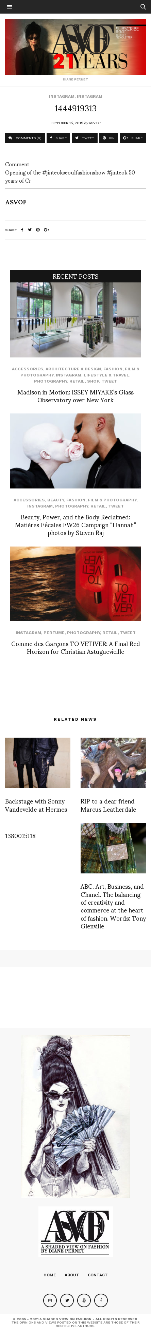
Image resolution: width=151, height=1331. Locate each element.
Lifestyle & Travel (106, 375)
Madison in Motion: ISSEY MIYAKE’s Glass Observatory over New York (75, 395)
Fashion (112, 369)
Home (50, 1275)
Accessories (27, 369)
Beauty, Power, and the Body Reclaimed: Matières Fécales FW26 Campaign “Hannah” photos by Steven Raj (75, 524)
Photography (50, 381)
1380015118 (20, 835)
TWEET (84, 138)
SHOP (93, 381)
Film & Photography (112, 500)
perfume (54, 632)
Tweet (109, 381)
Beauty (55, 500)
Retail (77, 381)
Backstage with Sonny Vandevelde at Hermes (36, 804)
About (72, 1275)
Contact (98, 1275)
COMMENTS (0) (25, 138)
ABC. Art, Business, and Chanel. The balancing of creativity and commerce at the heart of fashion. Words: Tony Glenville (113, 906)
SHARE (58, 138)
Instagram (61, 96)
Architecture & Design (73, 369)
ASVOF (95, 122)
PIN (109, 138)
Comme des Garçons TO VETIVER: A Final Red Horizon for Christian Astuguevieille (75, 647)
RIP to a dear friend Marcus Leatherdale (108, 804)
